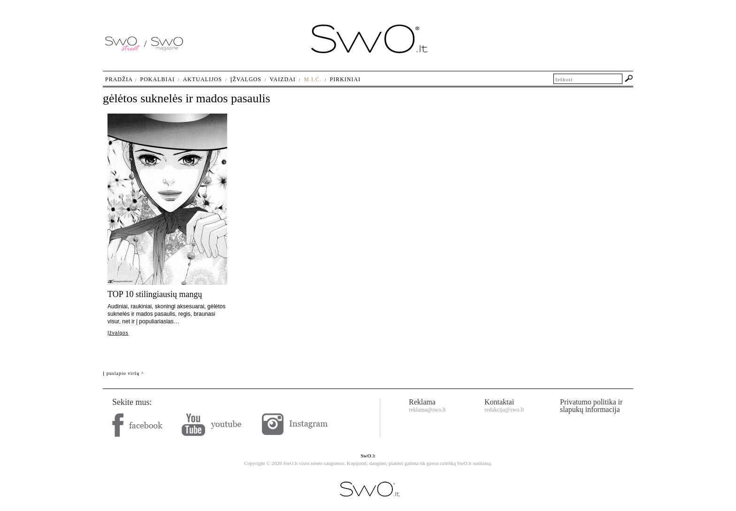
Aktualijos (202, 79)
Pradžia (119, 79)
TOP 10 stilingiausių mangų (154, 294)
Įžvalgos (118, 333)
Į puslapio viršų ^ (123, 373)
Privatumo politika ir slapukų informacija (591, 405)
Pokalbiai (157, 79)
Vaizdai (282, 79)
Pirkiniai (345, 79)
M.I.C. (313, 79)
